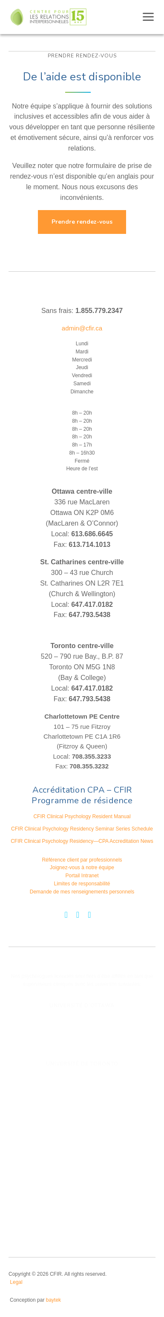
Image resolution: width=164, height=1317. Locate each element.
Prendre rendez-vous (82, 222)
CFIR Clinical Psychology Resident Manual (81, 816)
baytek (53, 1300)
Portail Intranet (81, 876)
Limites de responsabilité (82, 884)
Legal (16, 1282)
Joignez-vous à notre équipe (82, 867)
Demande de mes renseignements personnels (82, 892)
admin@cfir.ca (82, 328)
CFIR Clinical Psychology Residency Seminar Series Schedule (82, 829)
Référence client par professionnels (82, 860)
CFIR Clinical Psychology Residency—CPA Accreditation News (82, 841)
